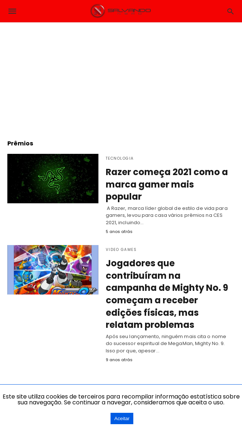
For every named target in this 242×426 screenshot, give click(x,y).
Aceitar (121, 418)
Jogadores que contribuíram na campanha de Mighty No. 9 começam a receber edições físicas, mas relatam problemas (167, 294)
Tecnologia (120, 158)
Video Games (121, 249)
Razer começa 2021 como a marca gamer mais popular (167, 184)
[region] (121, 77)
